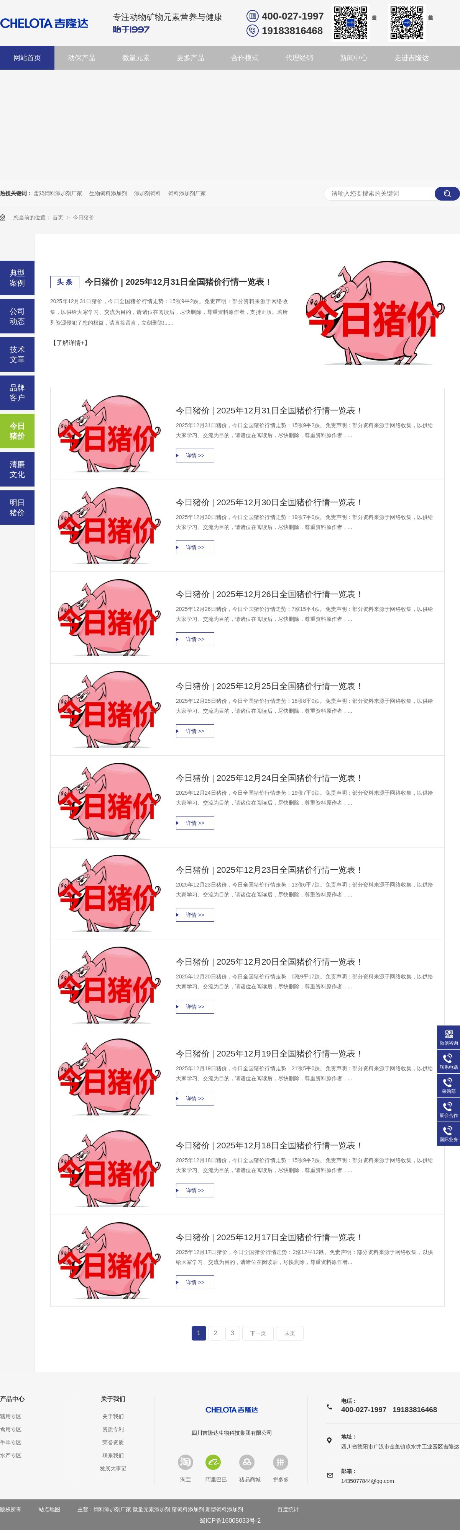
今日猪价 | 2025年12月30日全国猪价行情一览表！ (270, 502)
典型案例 (17, 278)
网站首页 (27, 58)
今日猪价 (83, 217)
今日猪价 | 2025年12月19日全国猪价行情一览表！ (270, 1053)
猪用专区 (10, 1416)
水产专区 (10, 1455)
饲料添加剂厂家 (187, 193)
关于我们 (113, 1399)
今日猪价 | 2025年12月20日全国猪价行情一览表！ (270, 962)
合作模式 (245, 58)
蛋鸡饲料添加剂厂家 (58, 193)
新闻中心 (354, 58)
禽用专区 (10, 1429)
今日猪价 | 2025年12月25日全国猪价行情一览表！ (270, 686)
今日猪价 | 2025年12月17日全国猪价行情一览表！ (270, 1237)
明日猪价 (17, 507)
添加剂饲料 (147, 193)
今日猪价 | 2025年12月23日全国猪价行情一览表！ (270, 870)
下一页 (258, 1333)
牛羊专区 (10, 1442)
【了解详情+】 (70, 343)
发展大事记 (113, 1468)
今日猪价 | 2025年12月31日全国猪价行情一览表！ (179, 282)
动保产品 (81, 58)
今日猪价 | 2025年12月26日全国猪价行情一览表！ (270, 594)
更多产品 (190, 58)
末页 (289, 1333)
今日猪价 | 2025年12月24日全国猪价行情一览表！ (270, 778)
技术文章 (17, 354)
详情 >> (195, 455)
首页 (59, 217)
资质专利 (113, 1429)
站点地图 (49, 1509)
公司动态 (17, 316)
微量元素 (136, 58)
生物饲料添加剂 (108, 193)
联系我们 (113, 1455)
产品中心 (12, 1399)
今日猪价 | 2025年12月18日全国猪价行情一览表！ (270, 1145)
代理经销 (299, 58)
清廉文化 (17, 469)
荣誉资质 (113, 1442)
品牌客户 (17, 393)
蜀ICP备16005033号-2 (230, 1520)
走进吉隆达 (411, 58)
